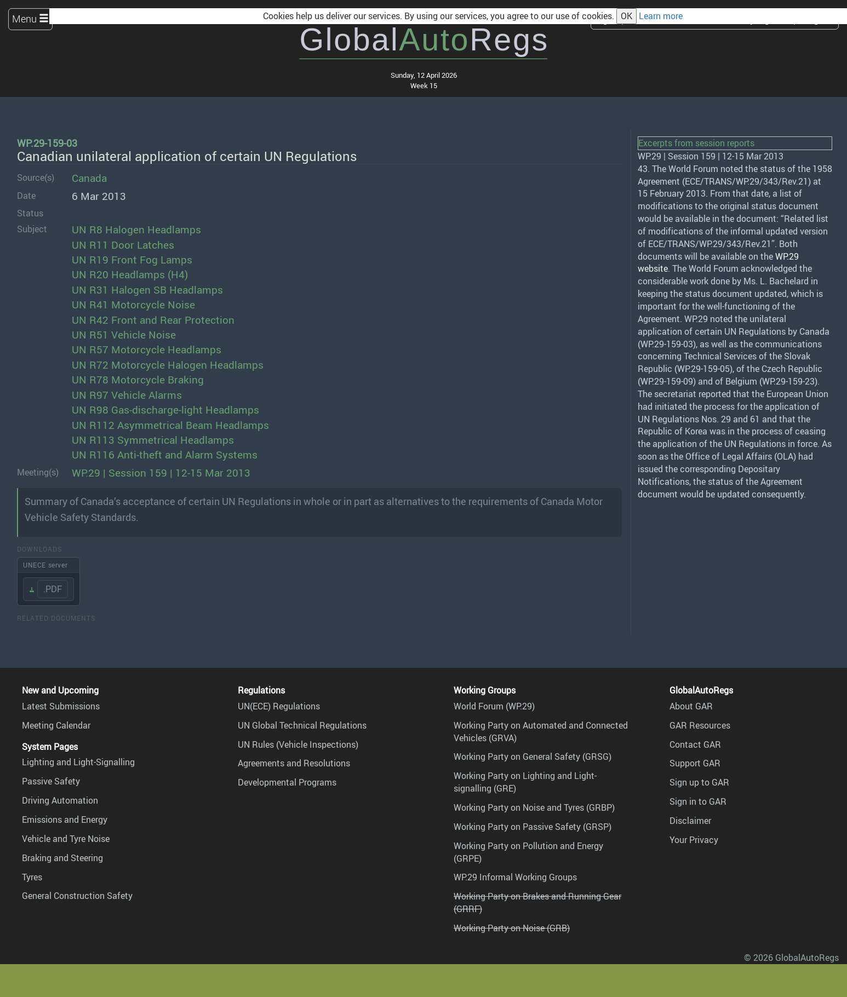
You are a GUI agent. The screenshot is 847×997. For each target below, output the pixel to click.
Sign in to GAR (697, 801)
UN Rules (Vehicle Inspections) (298, 744)
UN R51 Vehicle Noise (124, 335)
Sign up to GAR (699, 782)
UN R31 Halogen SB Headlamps (147, 290)
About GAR (691, 706)
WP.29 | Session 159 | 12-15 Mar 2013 (161, 473)
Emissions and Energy (64, 819)
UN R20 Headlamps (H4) (130, 274)
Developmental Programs (287, 782)
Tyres (32, 877)
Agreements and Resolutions (294, 763)
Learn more (661, 16)
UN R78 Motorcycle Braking (138, 380)
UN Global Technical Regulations (302, 725)
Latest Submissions (61, 706)
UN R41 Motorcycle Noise (133, 304)
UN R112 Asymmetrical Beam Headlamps (170, 425)
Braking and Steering (62, 858)
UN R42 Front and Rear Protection (153, 320)
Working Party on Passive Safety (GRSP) (532, 827)
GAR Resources (699, 725)
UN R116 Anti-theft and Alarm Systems (164, 455)
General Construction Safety (77, 896)
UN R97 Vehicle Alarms (127, 395)
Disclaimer (690, 821)
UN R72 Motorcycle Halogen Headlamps (168, 365)
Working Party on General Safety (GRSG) (532, 756)
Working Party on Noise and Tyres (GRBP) (534, 807)
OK (626, 16)
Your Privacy (693, 840)
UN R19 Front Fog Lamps (132, 260)
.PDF (52, 589)
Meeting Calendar (56, 725)
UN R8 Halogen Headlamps (136, 229)
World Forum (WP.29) (494, 706)
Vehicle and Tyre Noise (66, 839)
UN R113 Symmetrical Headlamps (153, 440)
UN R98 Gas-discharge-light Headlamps (165, 410)
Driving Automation (60, 800)
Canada (89, 178)
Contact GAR (695, 744)
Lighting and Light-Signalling (78, 762)
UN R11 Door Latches (123, 245)
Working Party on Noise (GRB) (512, 928)
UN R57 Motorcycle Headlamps (146, 349)
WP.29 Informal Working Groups (515, 877)
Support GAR (694, 763)
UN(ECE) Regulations (279, 706)
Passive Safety (51, 781)
